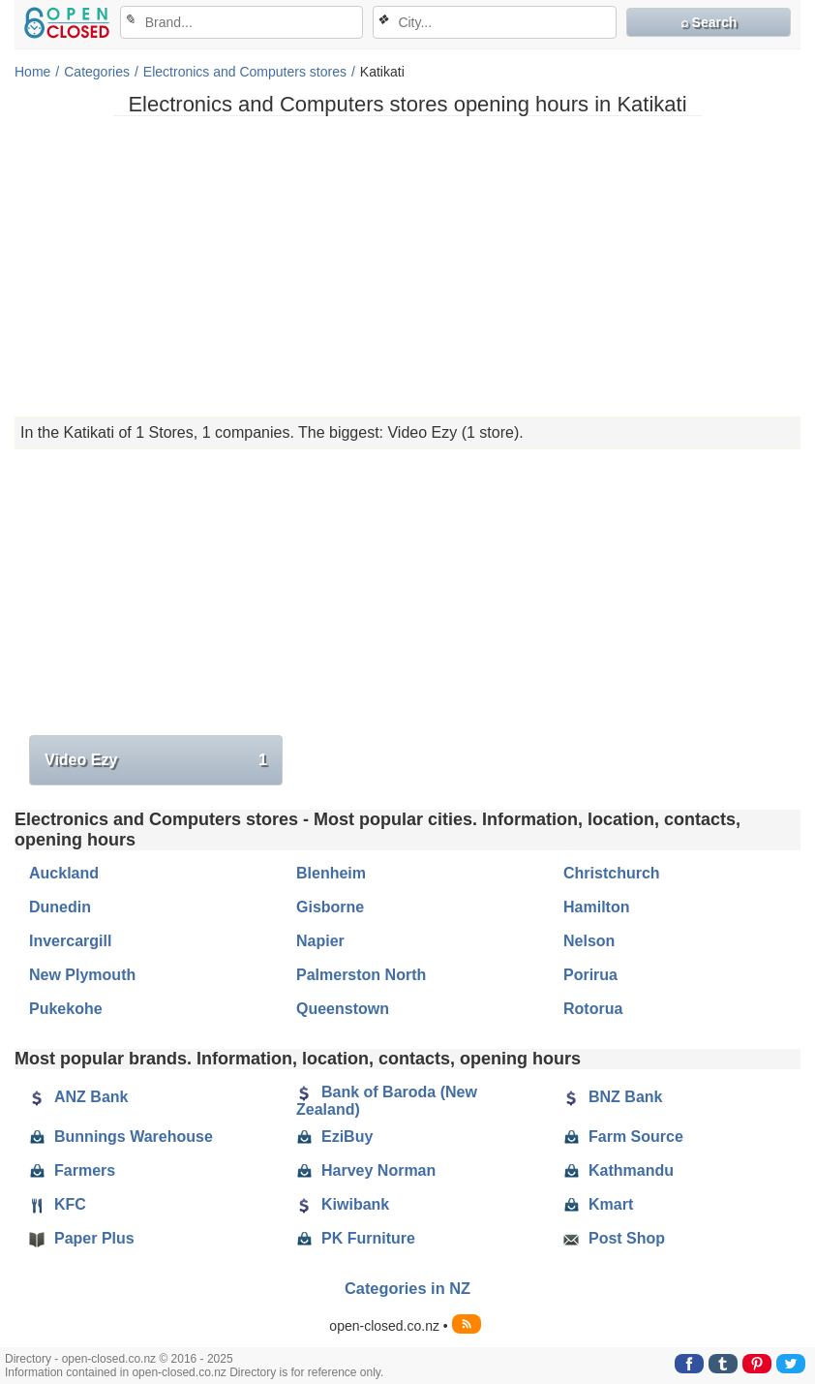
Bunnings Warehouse (121, 1137)
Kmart (598, 1205)
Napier (320, 941)
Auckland (64, 873)
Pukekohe (66, 1008)
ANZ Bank (78, 1097)
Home (32, 71)
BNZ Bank (612, 1097)
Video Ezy (156, 760)
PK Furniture (355, 1238)
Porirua (590, 975)
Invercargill (70, 941)
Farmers (72, 1171)
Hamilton (596, 907)
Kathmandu (618, 1171)
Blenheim (331, 873)
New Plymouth (82, 975)
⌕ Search (709, 22)
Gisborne (330, 907)
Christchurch (611, 873)
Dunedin (60, 907)
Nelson (589, 941)
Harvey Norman (366, 1171)
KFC (57, 1205)
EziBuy (334, 1137)
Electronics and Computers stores (245, 71)
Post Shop (614, 1238)
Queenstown (342, 1008)
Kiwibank (342, 1205)
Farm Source (623, 1137)
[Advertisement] (407, 266)
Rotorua (592, 1008)
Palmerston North (361, 975)
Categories (97, 71)
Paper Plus (82, 1238)
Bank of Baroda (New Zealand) (386, 1101)
